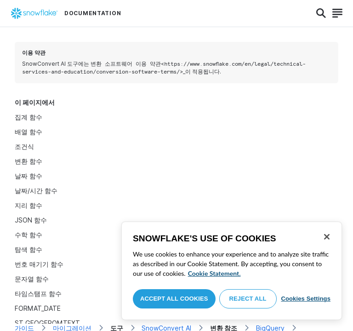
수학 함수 (28, 235)
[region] (231, 271)
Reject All (248, 298)
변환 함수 (28, 161)
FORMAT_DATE (38, 308)
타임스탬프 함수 (38, 293)
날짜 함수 (28, 176)
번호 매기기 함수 (39, 264)
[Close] (327, 237)
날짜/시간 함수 (36, 190)
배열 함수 (28, 132)
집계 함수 (28, 117)
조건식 (24, 146)
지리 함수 (28, 205)
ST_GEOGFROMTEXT (47, 323)
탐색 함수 (28, 249)
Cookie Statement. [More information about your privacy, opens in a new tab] (214, 273)
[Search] (321, 13)
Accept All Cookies (174, 298)
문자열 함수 (32, 279)
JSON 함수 (31, 220)
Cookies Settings (305, 298)
